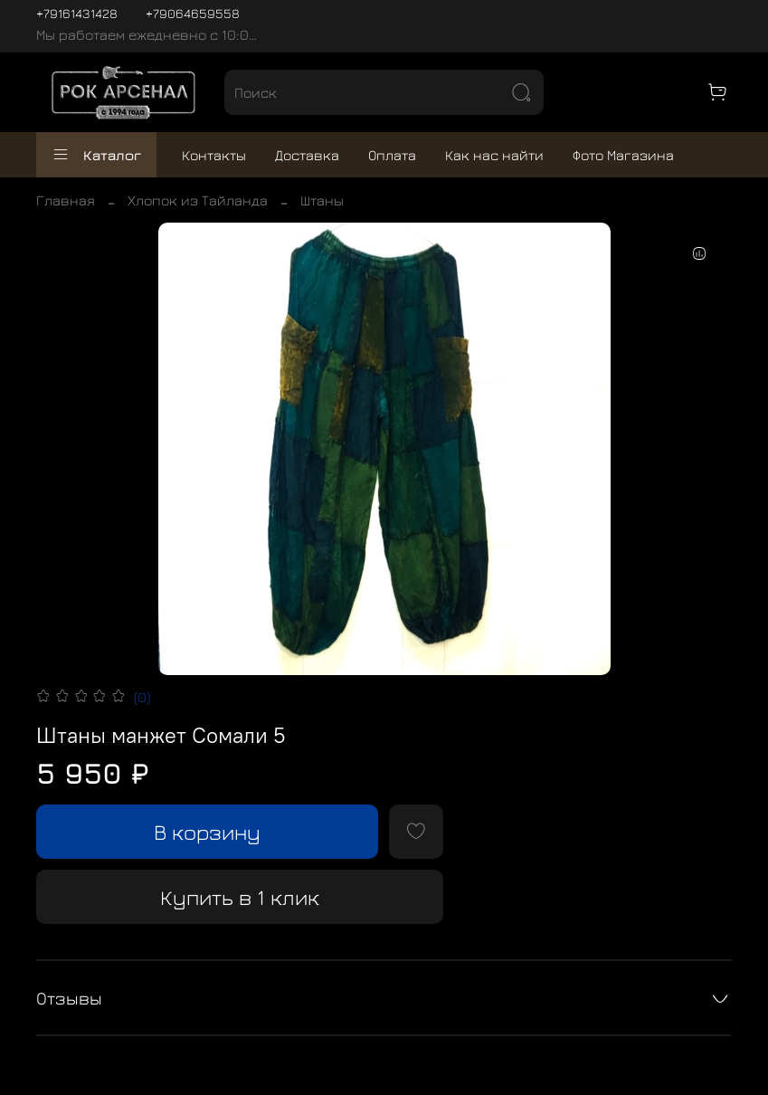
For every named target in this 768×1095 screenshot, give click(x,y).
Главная (65, 200)
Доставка (307, 155)
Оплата (392, 155)
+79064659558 (193, 13)
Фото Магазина (623, 155)
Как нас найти (494, 155)
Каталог (96, 155)
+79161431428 (77, 13)
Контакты (214, 155)
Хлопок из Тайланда (198, 200)
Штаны (322, 200)
